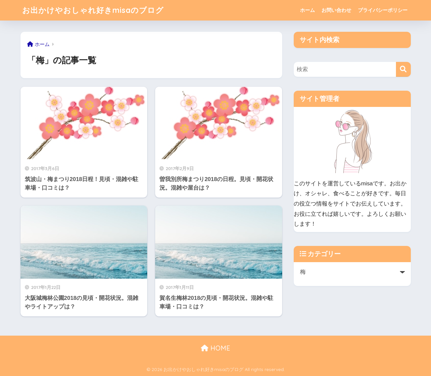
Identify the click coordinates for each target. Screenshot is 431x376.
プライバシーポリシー (383, 10)
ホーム (307, 10)
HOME (215, 348)
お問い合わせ (336, 10)
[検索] (403, 69)
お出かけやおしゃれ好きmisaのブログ (93, 10)
